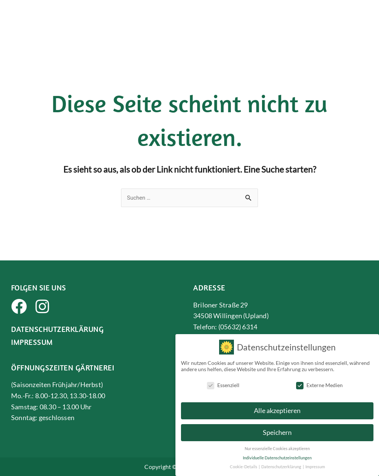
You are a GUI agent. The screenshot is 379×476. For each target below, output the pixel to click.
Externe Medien (319, 385)
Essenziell (223, 385)
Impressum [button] (315, 467)
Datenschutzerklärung (57, 329)
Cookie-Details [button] (244, 467)
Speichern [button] (277, 432)
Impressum (32, 342)
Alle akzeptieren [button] (277, 411)
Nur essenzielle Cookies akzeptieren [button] (277, 448)
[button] (365, 16)
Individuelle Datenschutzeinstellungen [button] (277, 458)
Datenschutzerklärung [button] (281, 467)
